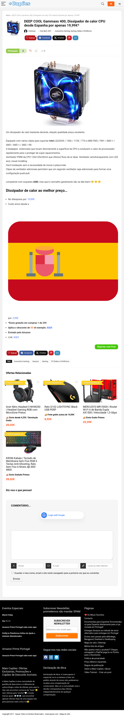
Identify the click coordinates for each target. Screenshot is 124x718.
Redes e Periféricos (84, 31)
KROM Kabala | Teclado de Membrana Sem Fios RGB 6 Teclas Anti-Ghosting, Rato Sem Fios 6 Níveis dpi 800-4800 (21, 464)
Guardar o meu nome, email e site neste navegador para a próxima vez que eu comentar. (57, 573)
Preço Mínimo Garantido (95, 662)
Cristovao (30, 31)
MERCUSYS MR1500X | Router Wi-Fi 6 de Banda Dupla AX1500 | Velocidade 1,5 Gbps (100, 409)
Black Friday (7, 615)
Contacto (88, 618)
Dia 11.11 (6, 621)
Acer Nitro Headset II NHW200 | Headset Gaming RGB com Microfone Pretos (23, 409)
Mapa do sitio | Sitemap (95, 643)
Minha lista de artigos (94, 646)
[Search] (102, 4)
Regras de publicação (94, 665)
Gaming (73, 31)
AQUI (49, 327)
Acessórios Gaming (62, 31)
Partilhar (111, 4)
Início (8, 15)
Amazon (35, 361)
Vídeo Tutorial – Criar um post (97, 672)
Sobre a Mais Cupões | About (97, 669)
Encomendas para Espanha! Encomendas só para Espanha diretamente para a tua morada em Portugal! (103, 624)
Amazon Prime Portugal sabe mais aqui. (19, 627)
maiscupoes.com (51, 714)
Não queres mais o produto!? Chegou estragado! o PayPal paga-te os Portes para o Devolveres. (101, 652)
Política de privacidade (94, 658)
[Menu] (3, 4)
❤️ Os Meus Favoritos (94, 615)
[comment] (62, 545)
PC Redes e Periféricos (60, 361)
